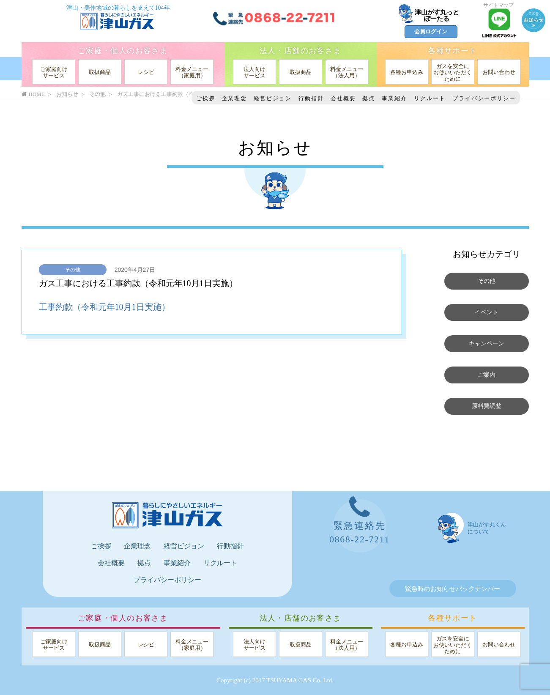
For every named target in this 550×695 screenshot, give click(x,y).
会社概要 (343, 98)
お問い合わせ (498, 72)
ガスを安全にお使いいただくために (452, 72)
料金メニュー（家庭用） (191, 72)
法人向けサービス (254, 72)
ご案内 (486, 375)
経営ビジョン (273, 98)
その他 (72, 270)
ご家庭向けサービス (54, 72)
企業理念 (234, 98)
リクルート (430, 98)
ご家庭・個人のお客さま (123, 51)
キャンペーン (487, 343)
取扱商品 (100, 72)
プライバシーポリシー (484, 98)
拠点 (368, 98)
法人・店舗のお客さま (301, 51)
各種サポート (452, 51)
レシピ (146, 72)
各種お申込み (406, 72)
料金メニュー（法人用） (346, 72)
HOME (33, 94)
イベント (486, 312)
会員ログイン (430, 31)
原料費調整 (486, 406)
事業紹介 (394, 98)
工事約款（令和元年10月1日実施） (104, 307)
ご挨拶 (205, 98)
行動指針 (311, 98)
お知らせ (67, 94)
